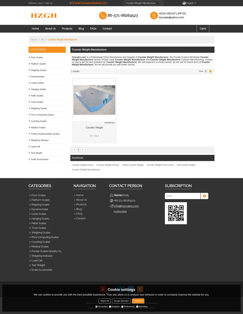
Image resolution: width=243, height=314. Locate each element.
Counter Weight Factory (107, 165)
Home (35, 28)
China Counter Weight (133, 165)
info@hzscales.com (126, 206)
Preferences (128, 306)
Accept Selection (121, 301)
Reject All (104, 301)
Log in (40, 3)
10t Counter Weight (186, 165)
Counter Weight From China (160, 165)
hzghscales (120, 211)
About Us (50, 28)
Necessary (101, 306)
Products (67, 28)
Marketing (142, 306)
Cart (203, 28)
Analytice (114, 306)
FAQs (93, 28)
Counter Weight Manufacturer (86, 169)
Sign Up (49, 3)
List (206, 71)
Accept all (138, 301)
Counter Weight (94, 127)
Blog (81, 28)
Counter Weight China (82, 165)
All (42, 39)
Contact (107, 28)
